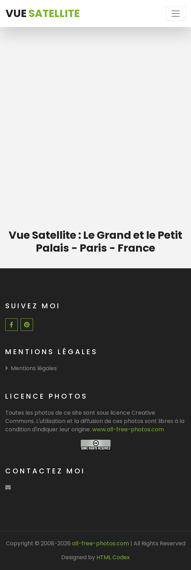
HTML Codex (113, 557)
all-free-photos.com (100, 543)
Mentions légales (31, 368)
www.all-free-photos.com (128, 429)
